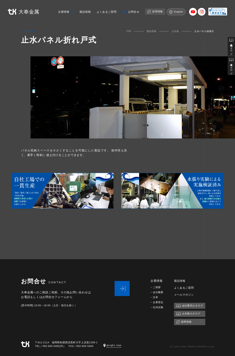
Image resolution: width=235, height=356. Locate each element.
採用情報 (157, 9)
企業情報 (62, 9)
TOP (128, 31)
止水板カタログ (231, 67)
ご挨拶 (157, 286)
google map (112, 344)
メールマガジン (185, 294)
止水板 (175, 31)
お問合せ (135, 9)
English (179, 9)
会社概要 (158, 291)
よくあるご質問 (106, 9)
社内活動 (158, 306)
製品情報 (84, 9)
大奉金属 (21, 9)
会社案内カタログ (231, 47)
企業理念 (158, 301)
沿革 (156, 296)
